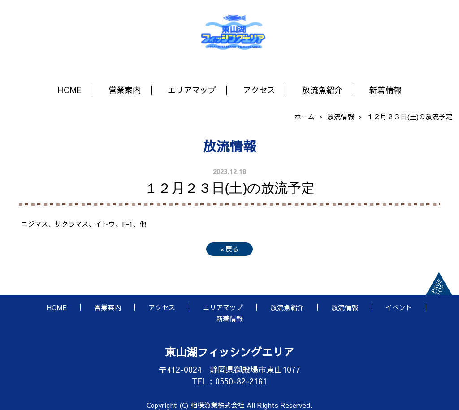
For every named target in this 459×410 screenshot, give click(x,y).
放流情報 (340, 116)
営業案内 (124, 89)
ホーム (304, 116)
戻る (229, 249)
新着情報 (385, 89)
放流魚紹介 (322, 89)
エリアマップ (192, 89)
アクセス (259, 89)
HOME (70, 89)
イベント (398, 307)
